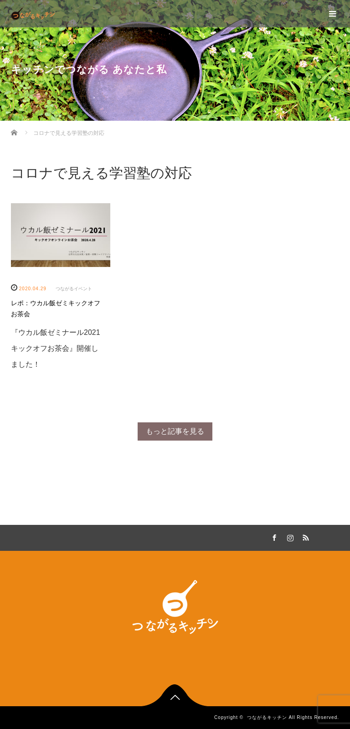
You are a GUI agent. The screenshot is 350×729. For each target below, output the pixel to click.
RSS (304, 536)
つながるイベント (74, 288)
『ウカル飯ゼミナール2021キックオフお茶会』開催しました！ (55, 348)
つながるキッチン (267, 717)
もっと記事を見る (175, 431)
